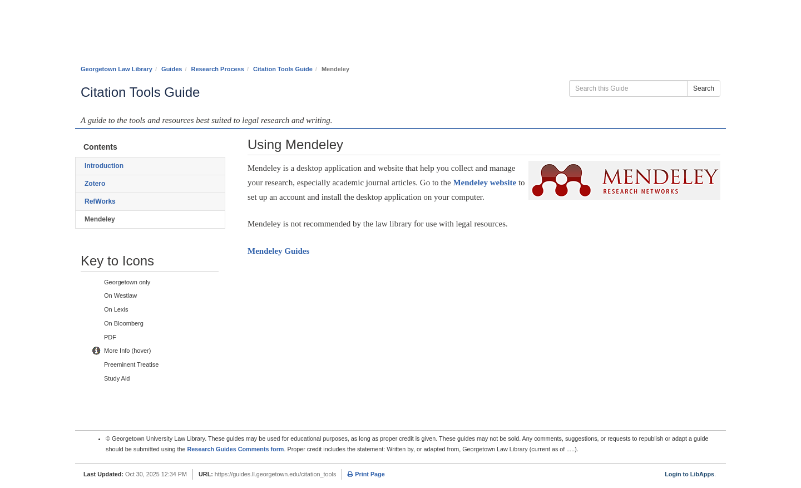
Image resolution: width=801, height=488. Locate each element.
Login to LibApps (689, 474)
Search (703, 88)
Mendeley (278, 251)
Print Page (366, 474)
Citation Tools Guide (283, 69)
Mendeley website (484, 182)
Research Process (217, 69)
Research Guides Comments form (235, 449)
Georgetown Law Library (116, 69)
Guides (171, 69)
